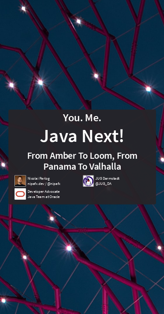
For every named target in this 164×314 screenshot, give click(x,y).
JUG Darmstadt (107, 178)
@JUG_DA (103, 183)
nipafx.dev (35, 183)
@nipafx (53, 183)
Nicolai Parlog (38, 178)
